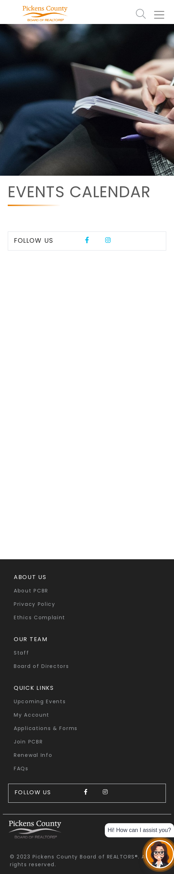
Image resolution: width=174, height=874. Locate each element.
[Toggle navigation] (162, 12)
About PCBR (31, 590)
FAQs (21, 768)
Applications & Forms (46, 728)
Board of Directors (41, 666)
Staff (21, 652)
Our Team (31, 639)
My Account (31, 714)
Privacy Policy (34, 604)
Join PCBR (28, 741)
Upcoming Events (40, 701)
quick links (34, 688)
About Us (30, 577)
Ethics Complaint (39, 617)
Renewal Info (33, 755)
